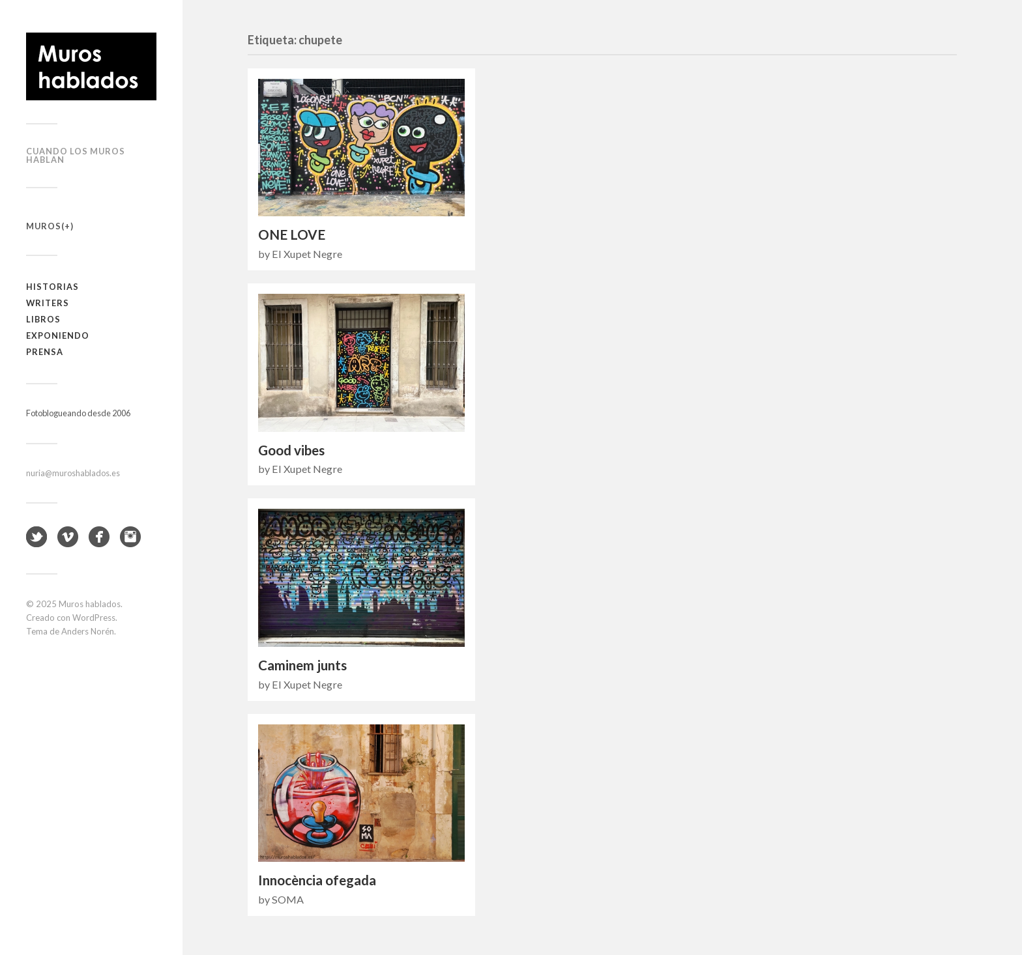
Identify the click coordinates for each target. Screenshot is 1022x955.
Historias (52, 286)
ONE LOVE (291, 234)
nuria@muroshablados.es (73, 473)
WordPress (93, 617)
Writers (47, 303)
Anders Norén (87, 631)
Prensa (44, 352)
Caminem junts (302, 665)
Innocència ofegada (317, 880)
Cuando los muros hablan (75, 155)
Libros (43, 319)
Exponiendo (57, 335)
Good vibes (291, 450)
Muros (43, 226)
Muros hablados (90, 604)
